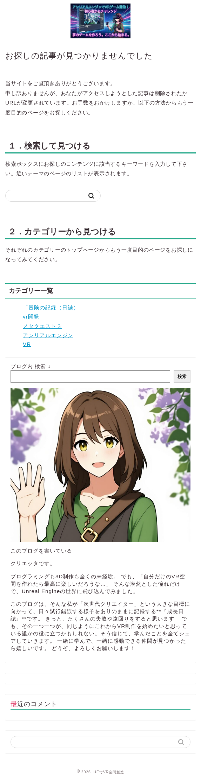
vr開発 (31, 317)
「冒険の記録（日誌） (51, 307)
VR (27, 344)
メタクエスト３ (42, 326)
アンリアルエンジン (48, 335)
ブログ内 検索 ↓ (31, 366)
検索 (182, 376)
